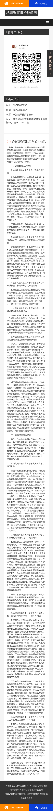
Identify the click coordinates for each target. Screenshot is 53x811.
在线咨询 (50, 63)
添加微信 (41, 3)
